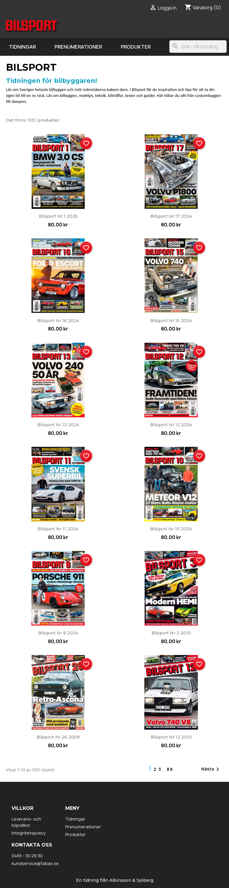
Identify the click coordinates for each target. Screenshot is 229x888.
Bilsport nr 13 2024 (58, 424)
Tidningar (22, 47)
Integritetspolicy (29, 833)
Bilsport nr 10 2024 (171, 529)
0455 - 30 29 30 (27, 855)
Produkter (136, 47)
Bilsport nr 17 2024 (171, 216)
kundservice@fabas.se (35, 863)
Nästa (211, 769)
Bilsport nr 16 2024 (58, 320)
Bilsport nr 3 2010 (171, 633)
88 (170, 769)
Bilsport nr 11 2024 (58, 529)
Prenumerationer (78, 47)
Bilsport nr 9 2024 (58, 633)
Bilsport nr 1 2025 (58, 216)
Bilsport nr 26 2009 (58, 737)
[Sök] (198, 46)
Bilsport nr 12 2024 (171, 424)
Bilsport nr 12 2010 (171, 737)
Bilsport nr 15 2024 (171, 320)
